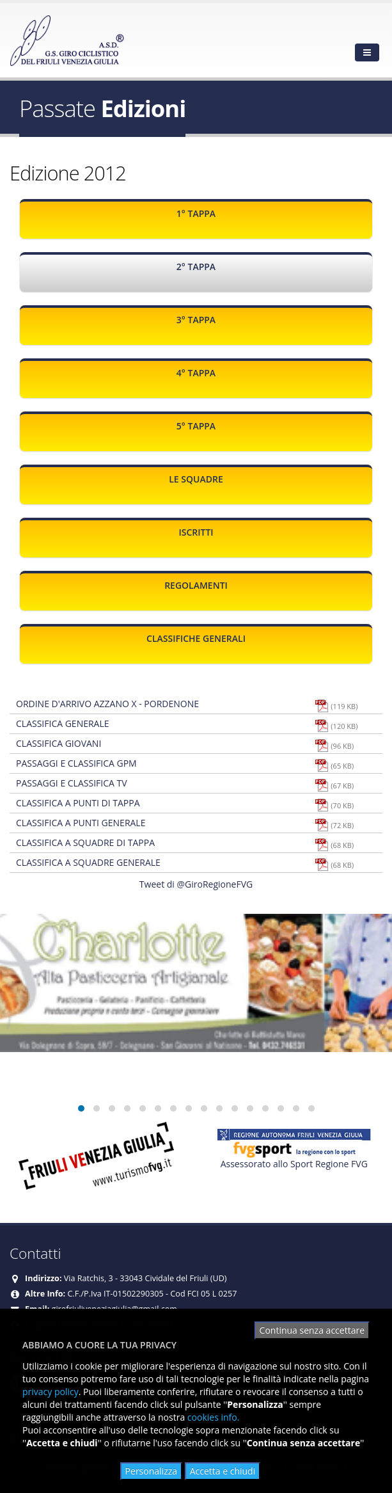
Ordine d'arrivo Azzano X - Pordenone (107, 704)
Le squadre (196, 479)
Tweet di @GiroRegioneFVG (196, 884)
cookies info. (213, 1417)
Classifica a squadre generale (88, 862)
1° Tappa (196, 213)
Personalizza (151, 1471)
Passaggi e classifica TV (71, 783)
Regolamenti (196, 585)
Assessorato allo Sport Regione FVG (294, 1164)
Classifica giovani (58, 743)
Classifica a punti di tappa (78, 803)
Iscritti (195, 532)
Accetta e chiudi (223, 1471)
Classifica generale (62, 723)
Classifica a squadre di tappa (85, 842)
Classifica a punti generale (80, 823)
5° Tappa (196, 426)
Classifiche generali (196, 638)
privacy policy (50, 1391)
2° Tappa (196, 266)
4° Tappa (196, 373)
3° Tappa (196, 320)
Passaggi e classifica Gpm (76, 763)
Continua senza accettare (312, 1330)
